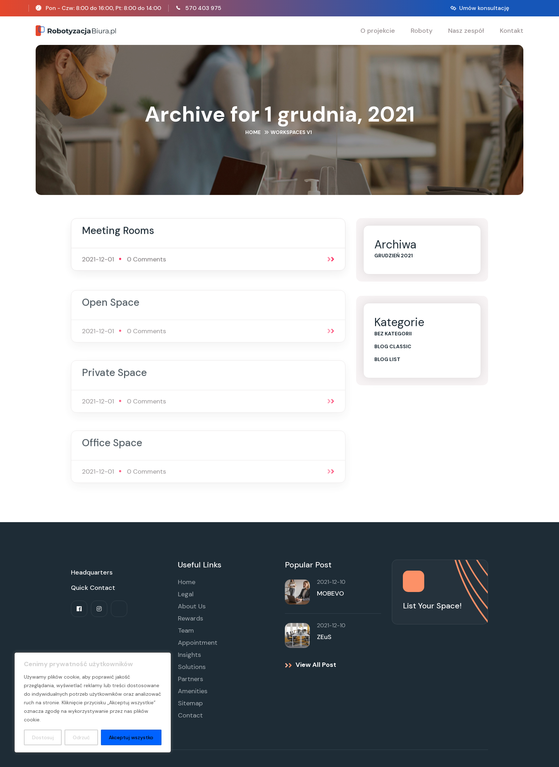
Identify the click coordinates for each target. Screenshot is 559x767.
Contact (190, 715)
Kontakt (511, 30)
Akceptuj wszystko (131, 737)
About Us (192, 606)
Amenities (192, 691)
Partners (190, 679)
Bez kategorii (393, 333)
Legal (186, 594)
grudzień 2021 (393, 255)
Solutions (192, 667)
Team (186, 630)
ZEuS (324, 637)
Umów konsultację (484, 8)
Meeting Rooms (118, 231)
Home (253, 132)
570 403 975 (203, 8)
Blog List (387, 359)
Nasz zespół (466, 30)
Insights (189, 654)
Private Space (114, 376)
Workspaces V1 (291, 132)
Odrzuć (81, 737)
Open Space (110, 306)
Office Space (112, 446)
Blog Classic (392, 346)
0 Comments (146, 260)
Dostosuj (43, 737)
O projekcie (377, 30)
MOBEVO (330, 593)
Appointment (197, 642)
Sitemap (190, 703)
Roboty (421, 30)
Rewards (190, 618)
